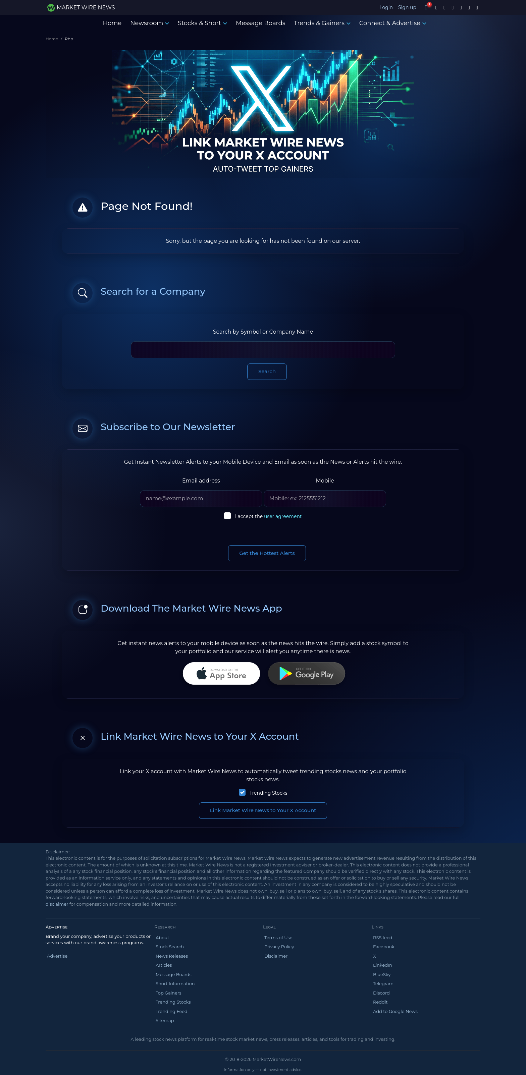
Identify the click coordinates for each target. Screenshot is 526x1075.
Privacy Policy (279, 946)
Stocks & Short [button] (202, 23)
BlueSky (381, 974)
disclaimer (57, 904)
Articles (164, 965)
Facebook (383, 946)
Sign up (407, 7)
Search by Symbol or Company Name (263, 332)
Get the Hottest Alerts (267, 553)
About (162, 937)
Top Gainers (168, 993)
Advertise (57, 956)
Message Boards (260, 23)
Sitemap (165, 1020)
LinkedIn (382, 965)
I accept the (268, 516)
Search (267, 371)
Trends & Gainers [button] (322, 23)
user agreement (283, 516)
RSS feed (382, 937)
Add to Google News (395, 1011)
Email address (201, 480)
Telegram (383, 983)
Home (112, 23)
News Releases (172, 956)
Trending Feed (172, 1011)
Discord (381, 993)
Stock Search (170, 946)
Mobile (325, 480)
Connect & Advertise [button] (393, 23)
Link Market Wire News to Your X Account (263, 810)
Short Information (175, 983)
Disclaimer (275, 956)
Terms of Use (278, 937)
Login (386, 7)
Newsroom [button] (149, 23)
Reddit (380, 1002)
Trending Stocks (268, 793)
